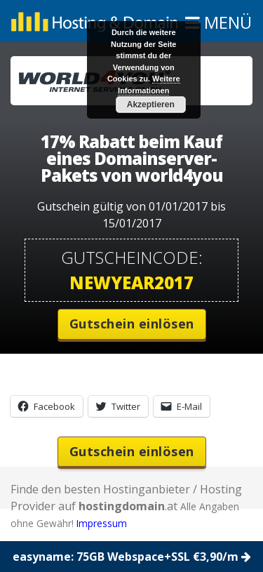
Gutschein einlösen (131, 323)
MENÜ (221, 25)
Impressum (101, 523)
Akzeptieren (151, 104)
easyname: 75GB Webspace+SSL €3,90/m (132, 556)
